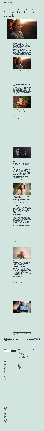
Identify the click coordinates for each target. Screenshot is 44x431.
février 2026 (5, 366)
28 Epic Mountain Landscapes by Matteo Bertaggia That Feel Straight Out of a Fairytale (22, 358)
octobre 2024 (5, 382)
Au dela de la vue (20, 363)
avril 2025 (5, 376)
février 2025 (5, 378)
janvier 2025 (5, 379)
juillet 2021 (5, 422)
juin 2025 (5, 374)
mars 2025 (5, 377)
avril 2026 (5, 364)
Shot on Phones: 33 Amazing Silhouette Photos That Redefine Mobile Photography (23, 356)
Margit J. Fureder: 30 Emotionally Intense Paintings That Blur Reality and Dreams (22, 353)
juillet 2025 (5, 373)
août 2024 (5, 384)
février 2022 (5, 415)
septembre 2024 (5, 383)
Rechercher (5, 349)
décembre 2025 (5, 368)
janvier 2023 (5, 404)
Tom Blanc (15, 334)
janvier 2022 (5, 416)
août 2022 (5, 409)
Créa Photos (29, 333)
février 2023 (5, 403)
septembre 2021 (5, 420)
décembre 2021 (5, 417)
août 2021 (5, 421)
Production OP (19, 368)
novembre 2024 (5, 381)
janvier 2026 (5, 367)
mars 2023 (5, 402)
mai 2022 (5, 412)
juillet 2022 (5, 410)
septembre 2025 (5, 371)
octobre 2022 (5, 407)
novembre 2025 (5, 369)
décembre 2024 (5, 380)
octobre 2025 (5, 370)
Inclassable (19, 366)
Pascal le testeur (20, 367)
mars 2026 (5, 365)
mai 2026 (5, 363)
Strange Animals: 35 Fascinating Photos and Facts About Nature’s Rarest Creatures (23, 351)
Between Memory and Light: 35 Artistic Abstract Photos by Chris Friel (22, 354)
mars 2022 (5, 414)
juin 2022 (5, 411)
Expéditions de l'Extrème (8, 2)
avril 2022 (5, 413)
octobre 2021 (5, 419)
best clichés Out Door (20, 364)
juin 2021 (5, 423)
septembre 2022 (5, 408)
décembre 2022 (5, 405)
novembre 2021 (5, 418)
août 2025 (5, 372)
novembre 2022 (5, 406)
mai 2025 (5, 375)
